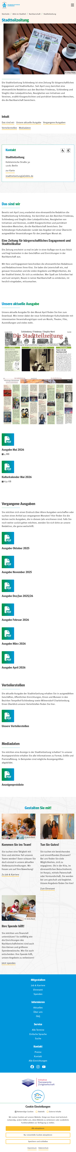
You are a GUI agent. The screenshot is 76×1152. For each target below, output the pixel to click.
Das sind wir (8, 122)
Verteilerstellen (9, 128)
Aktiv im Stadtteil (19, 14)
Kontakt (38, 1056)
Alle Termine (38, 1030)
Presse (38, 1052)
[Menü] (72, 5)
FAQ (38, 1016)
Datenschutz (39, 1127)
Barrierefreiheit (39, 1132)
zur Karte (10, 171)
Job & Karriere (38, 985)
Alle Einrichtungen (38, 1061)
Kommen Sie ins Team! (16, 844)
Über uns (38, 1012)
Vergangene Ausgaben (54, 122)
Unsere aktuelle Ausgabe (28, 122)
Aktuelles (38, 1008)
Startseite (5, 14)
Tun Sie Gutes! (49, 844)
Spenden (38, 994)
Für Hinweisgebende (39, 1136)
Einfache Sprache (38, 1034)
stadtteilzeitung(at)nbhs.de (19, 176)
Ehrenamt (38, 990)
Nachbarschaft (34, 14)
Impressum (39, 1122)
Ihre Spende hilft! (13, 926)
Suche (38, 1039)
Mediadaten (25, 128)
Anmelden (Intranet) (39, 1141)
